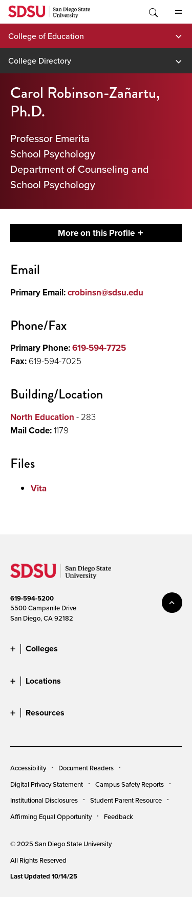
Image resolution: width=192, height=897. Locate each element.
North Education (42, 417)
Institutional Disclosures (44, 800)
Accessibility (28, 767)
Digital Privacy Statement (46, 784)
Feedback (118, 816)
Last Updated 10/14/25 (43, 876)
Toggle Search (152, 12)
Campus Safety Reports (129, 784)
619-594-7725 (99, 348)
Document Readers (86, 767)
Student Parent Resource (126, 800)
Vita (39, 488)
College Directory (39, 60)
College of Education (46, 36)
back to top (172, 602)
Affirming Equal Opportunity (51, 816)
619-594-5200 (32, 598)
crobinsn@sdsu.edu (105, 292)
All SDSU (178, 12)
